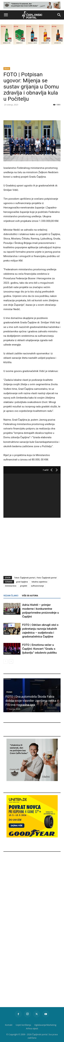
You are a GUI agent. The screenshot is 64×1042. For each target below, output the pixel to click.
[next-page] (11, 661)
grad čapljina (22, 581)
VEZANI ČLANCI (10, 595)
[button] (5, 14)
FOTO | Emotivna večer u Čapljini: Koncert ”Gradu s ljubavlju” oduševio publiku (39, 648)
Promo (9, 692)
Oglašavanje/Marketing (45, 1025)
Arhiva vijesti (32, 1028)
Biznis (6, 68)
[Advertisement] (32, 545)
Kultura (7, 653)
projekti (23, 585)
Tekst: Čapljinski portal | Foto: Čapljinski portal (35, 577)
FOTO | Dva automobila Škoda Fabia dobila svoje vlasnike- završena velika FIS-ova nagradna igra (30, 700)
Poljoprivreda (10, 613)
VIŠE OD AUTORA (30, 595)
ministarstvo (10, 585)
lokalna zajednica (39, 581)
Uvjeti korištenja (23, 1025)
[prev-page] (5, 661)
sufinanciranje (37, 585)
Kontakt (8, 1025)
